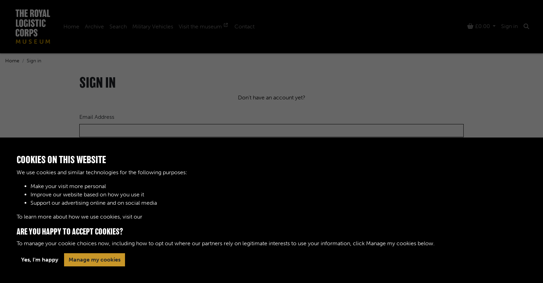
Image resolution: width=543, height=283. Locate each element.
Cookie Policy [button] (161, 216)
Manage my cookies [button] (95, 259)
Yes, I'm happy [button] (39, 259)
